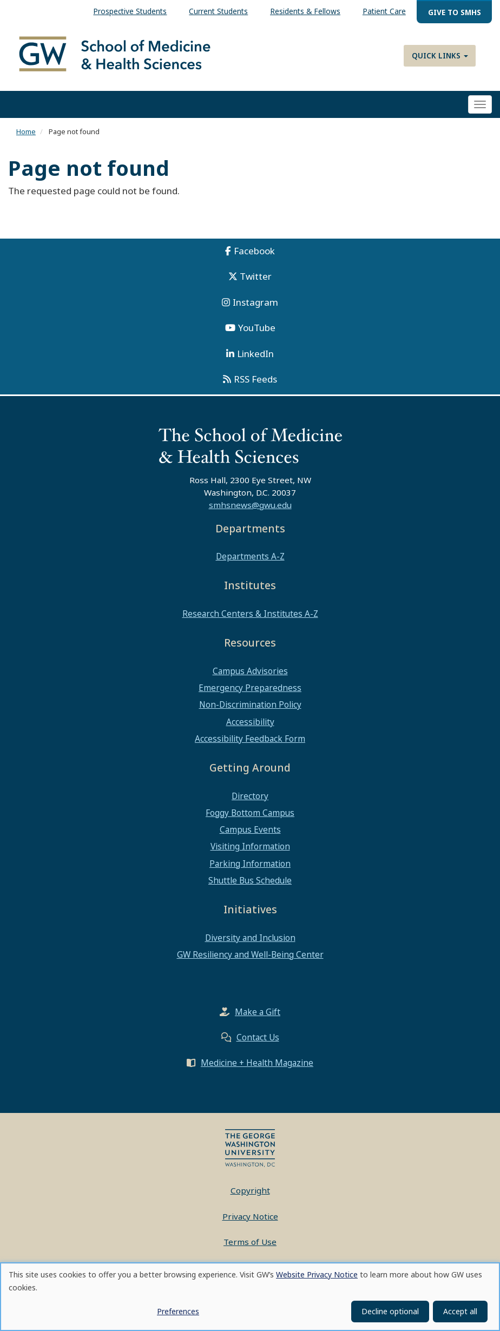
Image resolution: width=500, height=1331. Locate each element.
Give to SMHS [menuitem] (454, 12)
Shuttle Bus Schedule (250, 880)
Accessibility (250, 721)
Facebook (254, 251)
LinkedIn (255, 353)
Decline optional (390, 1311)
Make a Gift (257, 1011)
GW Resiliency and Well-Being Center (250, 954)
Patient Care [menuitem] (384, 11)
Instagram (255, 302)
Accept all (460, 1311)
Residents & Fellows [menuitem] (305, 11)
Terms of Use (250, 1241)
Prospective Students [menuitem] (130, 11)
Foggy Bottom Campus (250, 812)
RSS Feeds (255, 379)
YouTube (256, 327)
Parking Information (250, 863)
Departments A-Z (250, 556)
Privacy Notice (250, 1216)
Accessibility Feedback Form (250, 738)
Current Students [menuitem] (218, 11)
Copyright (250, 1190)
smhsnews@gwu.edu (250, 504)
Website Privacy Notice (317, 1274)
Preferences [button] (178, 1311)
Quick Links (440, 55)
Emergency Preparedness (250, 687)
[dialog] (250, 1296)
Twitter (256, 276)
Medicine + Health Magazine (257, 1062)
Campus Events (250, 829)
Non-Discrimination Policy (250, 704)
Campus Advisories (250, 671)
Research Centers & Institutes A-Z (250, 613)
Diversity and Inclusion (250, 937)
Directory (250, 795)
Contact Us (257, 1037)
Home (26, 131)
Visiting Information (250, 846)
